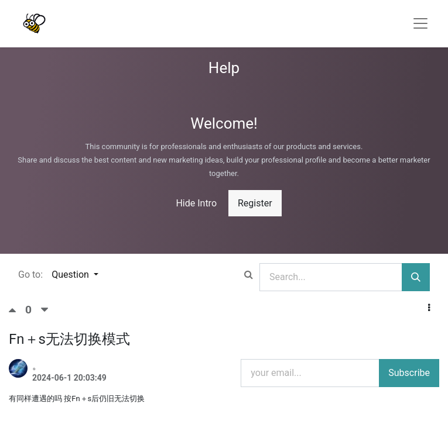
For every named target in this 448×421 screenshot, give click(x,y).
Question (71, 274)
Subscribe (409, 372)
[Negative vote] (44, 310)
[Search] (416, 277)
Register (255, 203)
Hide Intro (196, 203)
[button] (429, 308)
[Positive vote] (17, 310)
